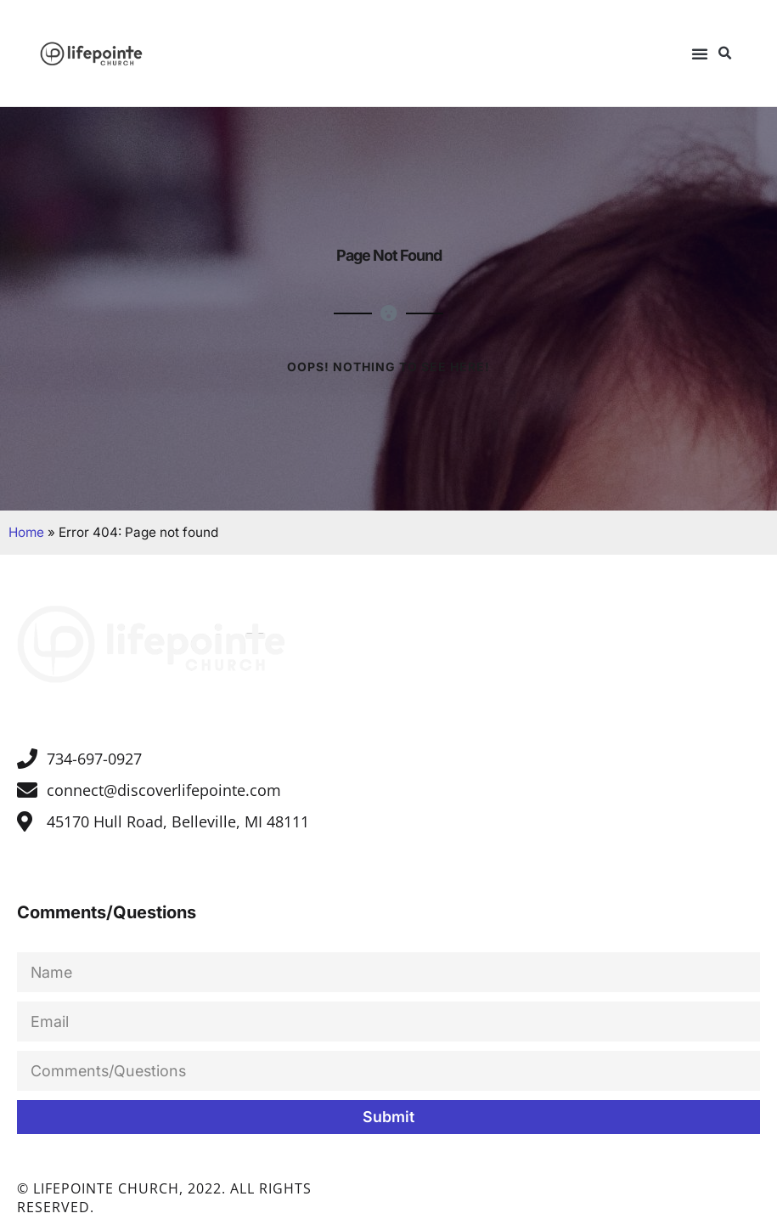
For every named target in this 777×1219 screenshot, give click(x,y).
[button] (699, 53)
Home (26, 531)
